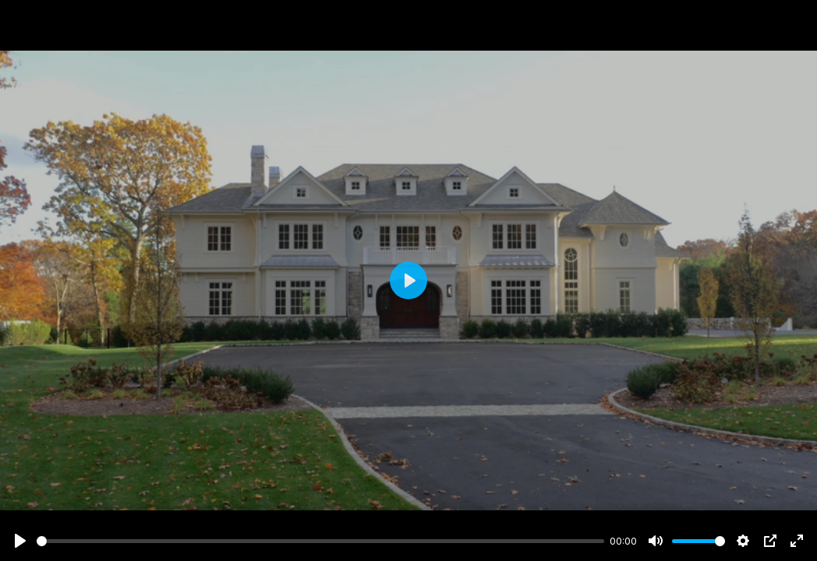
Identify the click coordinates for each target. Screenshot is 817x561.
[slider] (320, 541)
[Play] (20, 540)
